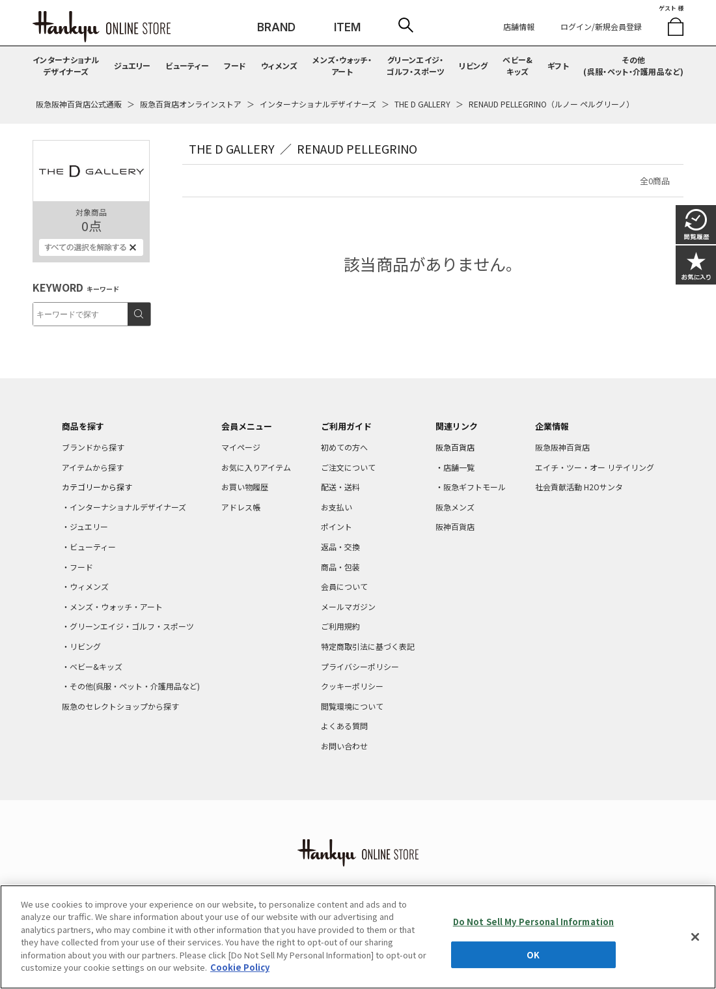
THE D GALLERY (422, 103)
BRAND (276, 27)
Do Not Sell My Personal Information (533, 921)
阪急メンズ (455, 506)
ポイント (336, 526)
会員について (344, 586)
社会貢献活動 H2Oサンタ (579, 486)
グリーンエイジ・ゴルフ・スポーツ (416, 65)
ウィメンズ (279, 65)
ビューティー (187, 65)
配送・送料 (340, 486)
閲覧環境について (352, 706)
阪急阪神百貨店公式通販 (79, 103)
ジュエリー (132, 65)
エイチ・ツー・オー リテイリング (594, 467)
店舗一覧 (459, 467)
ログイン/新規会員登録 (601, 26)
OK (533, 954)
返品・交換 (340, 546)
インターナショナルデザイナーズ (66, 65)
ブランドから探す (93, 447)
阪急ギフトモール (474, 486)
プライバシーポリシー (360, 666)
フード (235, 65)
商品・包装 (340, 566)
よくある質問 (344, 725)
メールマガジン (348, 606)
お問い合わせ (344, 745)
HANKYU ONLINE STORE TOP (102, 26)
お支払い (336, 506)
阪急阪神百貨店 (562, 447)
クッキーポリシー (352, 685)
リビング (473, 65)
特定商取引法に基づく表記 (368, 646)
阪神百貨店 (455, 526)
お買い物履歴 (244, 486)
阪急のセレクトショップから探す (120, 706)
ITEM (347, 27)
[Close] (695, 937)
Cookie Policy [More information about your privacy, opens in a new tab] (239, 967)
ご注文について (348, 467)
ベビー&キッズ (517, 65)
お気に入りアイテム (256, 467)
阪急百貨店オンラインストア (190, 103)
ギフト (558, 65)
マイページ (240, 447)
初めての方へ (344, 447)
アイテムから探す (93, 467)
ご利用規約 (340, 626)
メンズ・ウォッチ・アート (342, 65)
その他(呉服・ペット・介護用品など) (633, 65)
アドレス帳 (240, 506)
